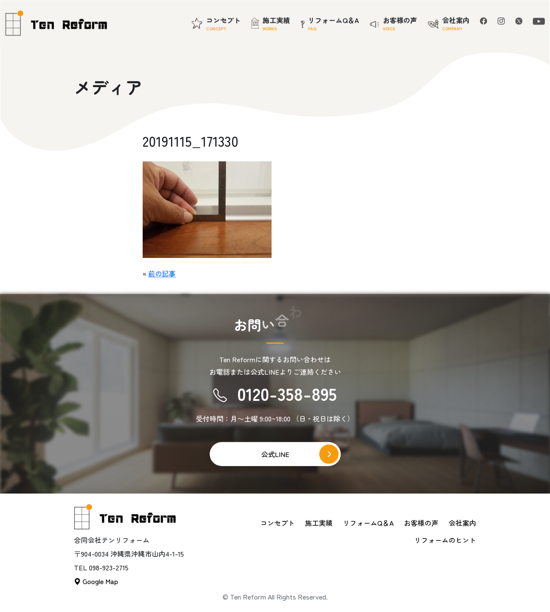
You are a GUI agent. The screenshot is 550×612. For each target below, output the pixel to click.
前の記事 (162, 273)
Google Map (96, 581)
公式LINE (275, 454)
